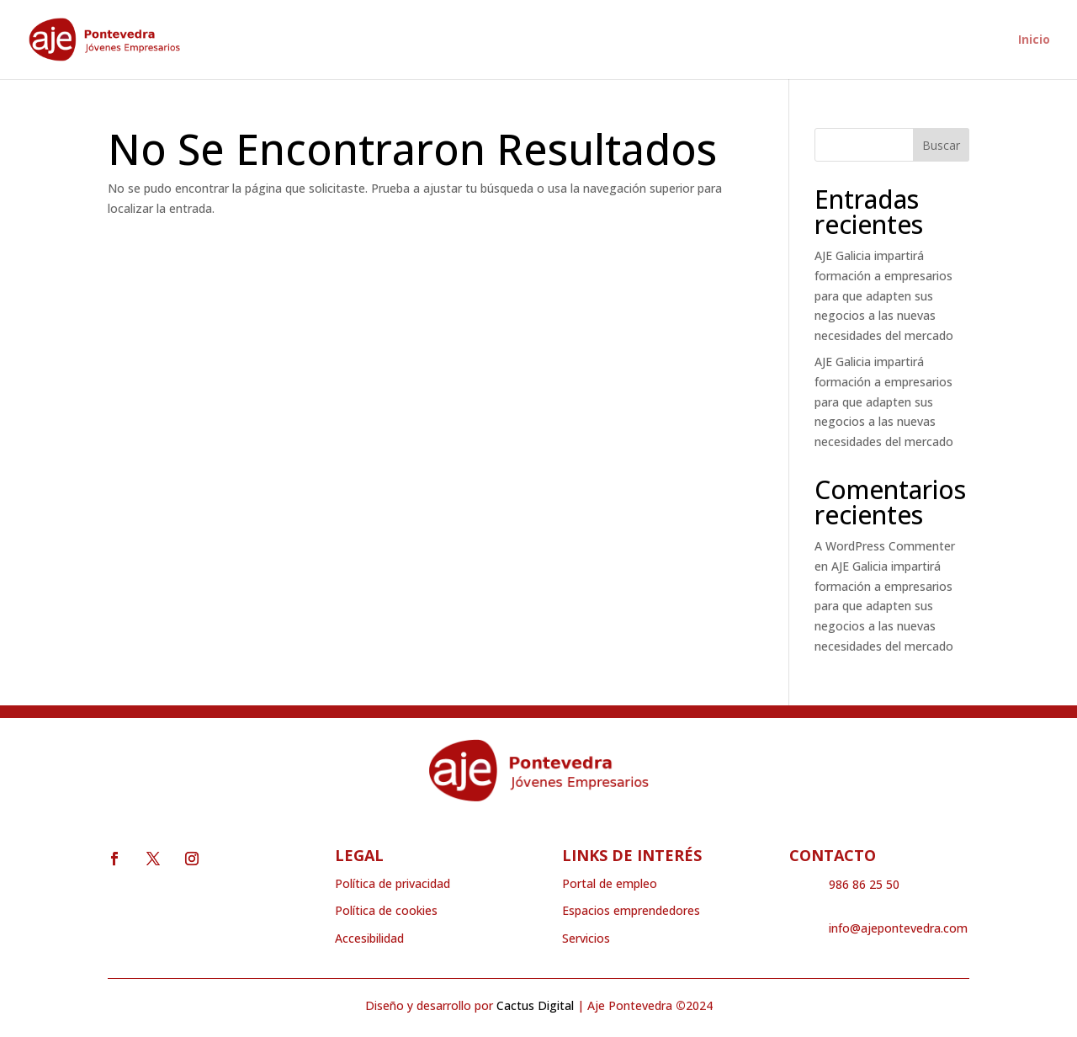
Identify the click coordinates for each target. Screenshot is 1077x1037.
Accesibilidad (369, 938)
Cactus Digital (535, 1005)
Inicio (1034, 40)
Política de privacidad (392, 883)
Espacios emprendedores (631, 910)
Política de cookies (386, 910)
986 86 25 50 (864, 884)
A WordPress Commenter (884, 546)
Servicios (586, 938)
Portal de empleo (609, 883)
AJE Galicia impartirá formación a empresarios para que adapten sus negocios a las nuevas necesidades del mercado (883, 295)
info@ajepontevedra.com (898, 928)
